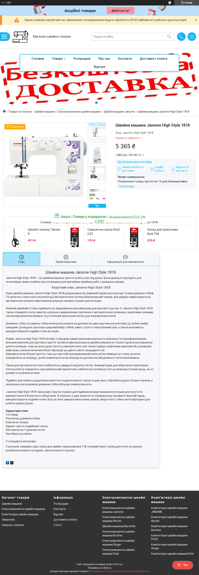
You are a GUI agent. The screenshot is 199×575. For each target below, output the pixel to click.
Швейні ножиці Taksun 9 (44, 232)
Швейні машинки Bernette (118, 526)
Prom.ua (118, 564)
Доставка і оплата (153, 58)
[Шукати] (169, 36)
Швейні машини (45, 111)
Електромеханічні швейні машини (79, 111)
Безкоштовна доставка (137, 161)
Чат (182, 565)
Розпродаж (82, 58)
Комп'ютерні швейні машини (20, 514)
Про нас (104, 58)
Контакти (125, 58)
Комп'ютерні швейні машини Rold (172, 553)
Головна (38, 58)
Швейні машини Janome (119, 111)
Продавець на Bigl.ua (99, 567)
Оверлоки (8, 519)
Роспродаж (61, 503)
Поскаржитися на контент (103, 571)
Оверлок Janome (13, 525)
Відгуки (99, 67)
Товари (57, 58)
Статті (58, 525)
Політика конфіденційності (134, 571)
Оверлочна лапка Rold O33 (103, 232)
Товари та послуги (20, 111)
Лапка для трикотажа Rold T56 (162, 232)
